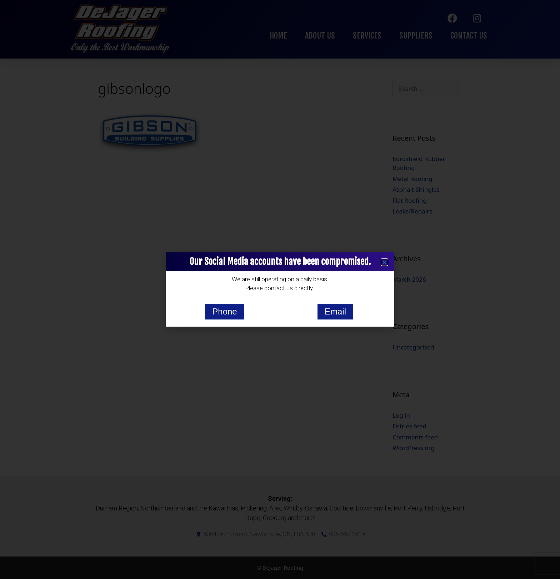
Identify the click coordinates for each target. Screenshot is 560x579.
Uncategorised (413, 347)
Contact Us (468, 35)
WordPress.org (413, 448)
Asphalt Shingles (416, 189)
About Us (320, 35)
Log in (401, 415)
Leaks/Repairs (412, 211)
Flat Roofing (409, 200)
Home (278, 35)
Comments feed (415, 437)
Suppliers (415, 35)
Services (367, 35)
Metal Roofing (412, 179)
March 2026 (409, 279)
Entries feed (409, 426)
